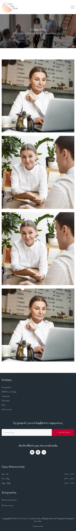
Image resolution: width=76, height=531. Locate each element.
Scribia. (39, 521)
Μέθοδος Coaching (9, 392)
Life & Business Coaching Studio (28, 518)
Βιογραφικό (6, 387)
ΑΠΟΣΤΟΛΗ (64, 432)
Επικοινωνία (7, 409)
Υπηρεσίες (6, 396)
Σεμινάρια (6, 400)
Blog (3, 405)
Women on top (7, 505)
